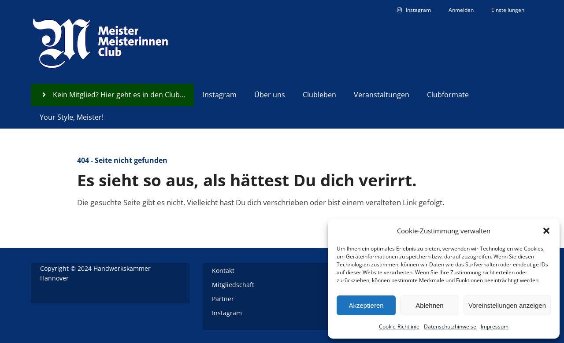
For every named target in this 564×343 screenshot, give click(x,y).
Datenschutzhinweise (450, 326)
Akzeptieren (366, 305)
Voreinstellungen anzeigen (507, 305)
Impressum (494, 326)
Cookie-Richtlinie (399, 326)
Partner (223, 299)
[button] (546, 230)
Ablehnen (429, 305)
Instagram (227, 313)
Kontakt (223, 270)
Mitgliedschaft (233, 284)
